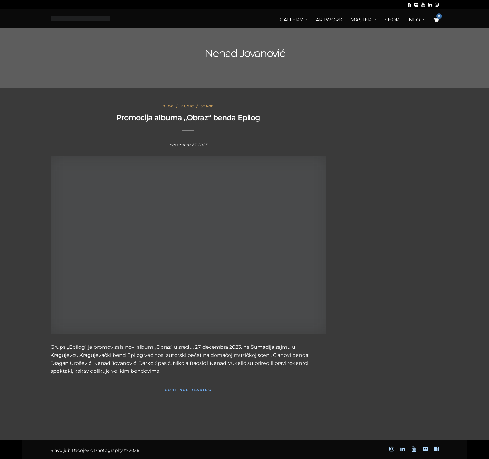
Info (413, 20)
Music (187, 106)
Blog (168, 106)
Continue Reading (188, 390)
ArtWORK (329, 20)
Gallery (291, 20)
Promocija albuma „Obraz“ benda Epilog (188, 117)
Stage (207, 106)
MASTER (361, 20)
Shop (392, 20)
